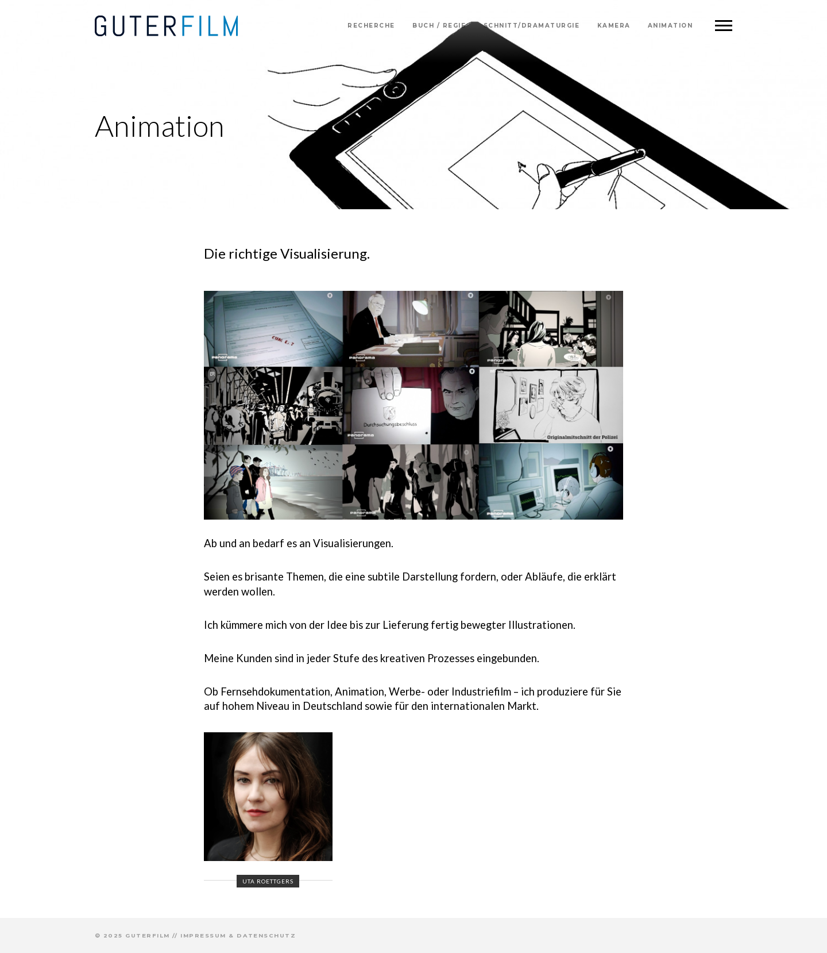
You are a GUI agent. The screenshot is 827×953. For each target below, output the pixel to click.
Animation (670, 25)
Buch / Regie (439, 25)
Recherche (371, 25)
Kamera (614, 25)
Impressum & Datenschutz (238, 935)
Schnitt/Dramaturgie (532, 25)
